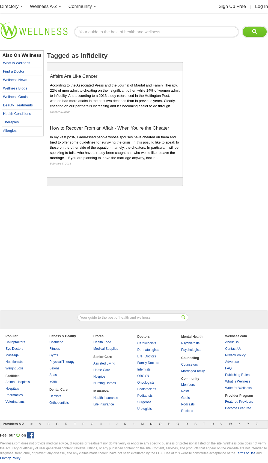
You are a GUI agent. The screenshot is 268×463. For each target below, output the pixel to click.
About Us (232, 342)
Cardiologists (146, 343)
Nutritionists (14, 362)
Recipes (187, 411)
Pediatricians (146, 389)
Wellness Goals (15, 97)
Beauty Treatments (18, 105)
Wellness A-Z (43, 6)
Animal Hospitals (17, 382)
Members (188, 385)
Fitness (54, 349)
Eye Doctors (14, 349)
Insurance (101, 391)
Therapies (11, 122)
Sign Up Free (232, 6)
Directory (9, 6)
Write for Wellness (238, 388)
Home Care (101, 370)
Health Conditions (17, 114)
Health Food (102, 342)
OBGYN (143, 376)
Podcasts (188, 404)
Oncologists (145, 382)
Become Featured (238, 408)
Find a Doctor (13, 71)
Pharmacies (14, 395)
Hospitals (12, 388)
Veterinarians (15, 402)
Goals (185, 398)
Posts (185, 391)
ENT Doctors (146, 356)
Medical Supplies (105, 349)
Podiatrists (145, 396)
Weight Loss (14, 368)
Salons (54, 368)
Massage (12, 355)
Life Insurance (103, 404)
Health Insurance (105, 398)
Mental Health (192, 337)
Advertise (232, 362)
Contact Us (233, 349)
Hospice (99, 376)
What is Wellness (16, 63)
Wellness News (15, 80)
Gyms (53, 355)
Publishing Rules (237, 375)
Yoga (53, 381)
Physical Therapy (62, 362)
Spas (53, 375)
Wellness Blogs (15, 88)
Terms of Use (245, 453)
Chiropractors (15, 342)
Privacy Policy (235, 355)
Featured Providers (239, 402)
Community (80, 6)
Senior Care (102, 357)
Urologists (144, 409)
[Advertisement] (22, 221)
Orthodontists (59, 403)
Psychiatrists (190, 343)
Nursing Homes (104, 383)
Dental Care (58, 390)
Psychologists (191, 350)
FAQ (228, 368)
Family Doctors (148, 363)
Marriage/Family (193, 371)
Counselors (189, 364)
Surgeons (144, 402)
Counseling (190, 358)
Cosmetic (56, 342)
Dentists (55, 396)
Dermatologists (148, 350)
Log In (261, 6)
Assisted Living (104, 363)
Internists (144, 369)
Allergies (10, 131)
